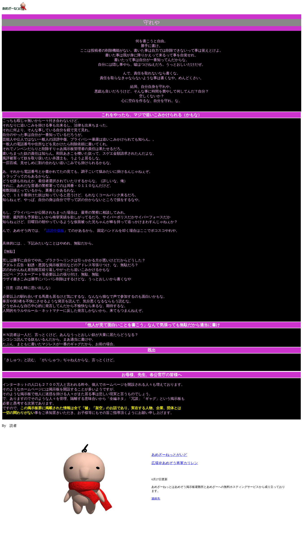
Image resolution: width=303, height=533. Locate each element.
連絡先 (155, 498)
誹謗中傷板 (55, 230)
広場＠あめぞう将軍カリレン (174, 463)
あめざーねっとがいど (169, 455)
